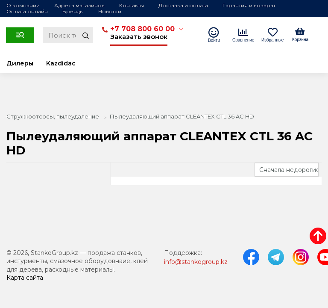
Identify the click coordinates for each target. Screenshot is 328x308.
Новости (109, 11)
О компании (23, 5)
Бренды (73, 11)
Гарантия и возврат (249, 5)
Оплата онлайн (27, 11)
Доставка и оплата (183, 5)
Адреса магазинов (79, 5)
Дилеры (19, 63)
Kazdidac (61, 63)
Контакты (131, 5)
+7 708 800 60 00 (142, 29)
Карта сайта (24, 277)
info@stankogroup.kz (196, 262)
